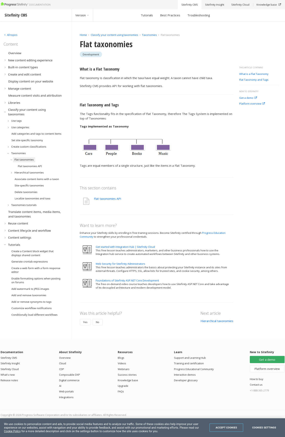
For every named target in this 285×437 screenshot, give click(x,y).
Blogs (121, 358)
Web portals (66, 391)
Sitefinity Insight (10, 363)
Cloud (62, 363)
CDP (61, 369)
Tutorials (147, 15)
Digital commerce (69, 380)
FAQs (121, 391)
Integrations (66, 397)
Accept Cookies (226, 427)
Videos (122, 363)
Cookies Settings (264, 427)
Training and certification (189, 363)
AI (60, 386)
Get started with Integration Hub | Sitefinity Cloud (125, 247)
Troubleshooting (198, 15)
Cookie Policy (12, 431)
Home (83, 35)
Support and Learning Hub (190, 358)
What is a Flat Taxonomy (253, 74)
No (97, 322)
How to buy (256, 379)
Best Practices (170, 15)
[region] (142, 427)
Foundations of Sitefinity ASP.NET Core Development (127, 280)
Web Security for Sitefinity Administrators (120, 264)
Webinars (123, 369)
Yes (85, 322)
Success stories (127, 374)
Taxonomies (149, 35)
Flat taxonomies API (107, 199)
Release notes (9, 380)
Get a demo (248, 98)
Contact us (256, 384)
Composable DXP (69, 374)
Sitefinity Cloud (10, 369)
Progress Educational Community (194, 369)
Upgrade (123, 386)
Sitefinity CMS (9, 358)
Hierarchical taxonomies (216, 321)
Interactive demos (185, 374)
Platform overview (252, 103)
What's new (8, 374)
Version (82, 15)
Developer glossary (186, 380)
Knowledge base (128, 380)
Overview (65, 358)
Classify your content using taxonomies (114, 35)
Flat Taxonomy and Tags (253, 79)
